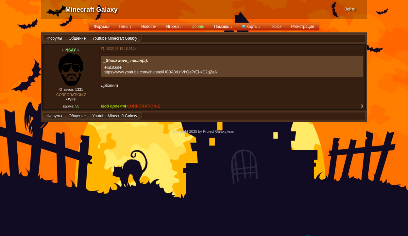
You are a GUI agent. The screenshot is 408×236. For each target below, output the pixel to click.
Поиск (275, 26)
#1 (103, 48)
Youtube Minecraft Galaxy (115, 38)
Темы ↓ (124, 26)
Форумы (101, 26)
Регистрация (302, 26)
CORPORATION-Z (71, 95)
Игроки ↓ (174, 26)
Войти (350, 9)
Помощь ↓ (223, 26)
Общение (77, 38)
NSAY (70, 50)
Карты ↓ (251, 26)
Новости (148, 26)
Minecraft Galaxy (91, 9)
